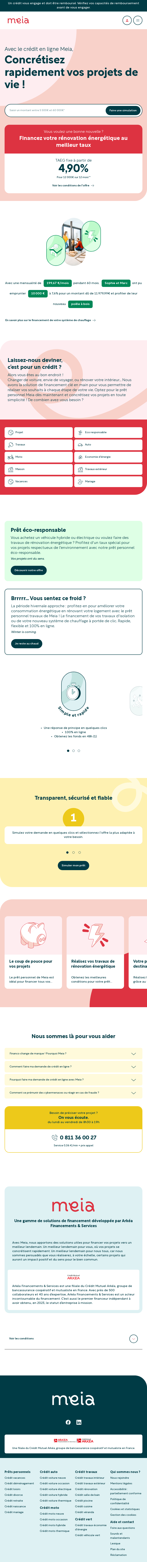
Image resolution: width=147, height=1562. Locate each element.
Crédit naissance (15, 1506)
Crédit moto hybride (53, 1525)
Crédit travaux (86, 1472)
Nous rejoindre (119, 1478)
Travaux (16, 445)
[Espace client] (127, 20)
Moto (15, 457)
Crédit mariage (14, 1512)
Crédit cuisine (83, 1506)
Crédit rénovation (86, 1489)
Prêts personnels (17, 1472)
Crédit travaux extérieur (90, 1483)
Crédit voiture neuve (53, 1478)
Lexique (115, 1543)
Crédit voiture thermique (55, 1500)
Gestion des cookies (123, 1515)
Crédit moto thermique (54, 1531)
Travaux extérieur (92, 469)
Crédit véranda (84, 1512)
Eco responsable (92, 433)
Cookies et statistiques (125, 1509)
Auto (84, 445)
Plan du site (117, 1549)
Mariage (86, 482)
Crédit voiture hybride (54, 1495)
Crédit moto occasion (54, 1519)
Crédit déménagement (19, 1483)
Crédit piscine (84, 1500)
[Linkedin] (79, 1422)
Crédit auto (49, 1472)
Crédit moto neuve (52, 1513)
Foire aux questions (122, 1528)
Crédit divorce (14, 1495)
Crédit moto (49, 1508)
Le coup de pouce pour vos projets (30, 964)
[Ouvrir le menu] (137, 20)
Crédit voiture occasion (54, 1483)
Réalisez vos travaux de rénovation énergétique (93, 964)
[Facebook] (68, 1422)
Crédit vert (83, 1519)
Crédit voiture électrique (55, 1489)
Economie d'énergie (94, 457)
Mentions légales (121, 1483)
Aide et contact (122, 1522)
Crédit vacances (15, 1478)
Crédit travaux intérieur (89, 1478)
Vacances (18, 482)
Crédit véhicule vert (87, 1535)
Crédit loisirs (12, 1489)
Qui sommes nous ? (125, 1472)
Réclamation (118, 1555)
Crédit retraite (14, 1500)
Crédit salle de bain (87, 1495)
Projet (15, 433)
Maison (16, 469)
